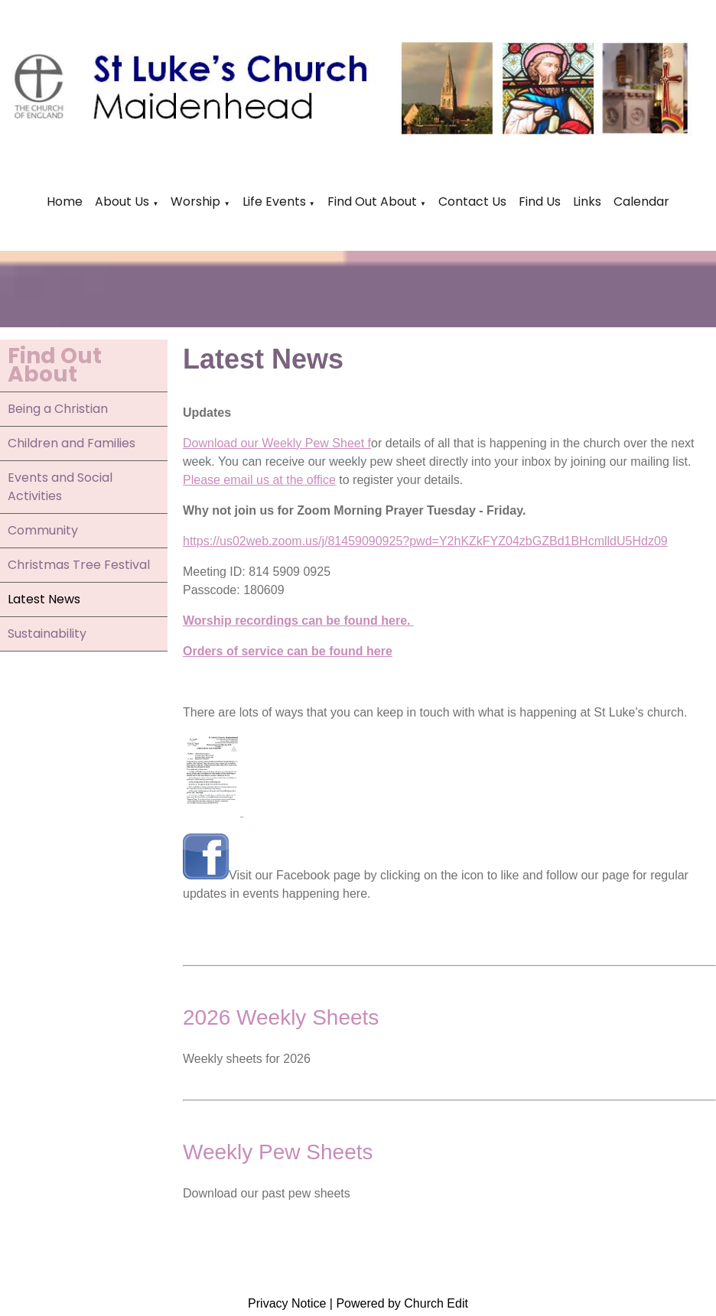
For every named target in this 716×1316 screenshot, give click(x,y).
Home (65, 201)
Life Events (275, 201)
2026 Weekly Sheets (281, 1017)
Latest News (44, 599)
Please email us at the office (259, 479)
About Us (122, 201)
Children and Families (71, 443)
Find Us (540, 201)
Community (43, 530)
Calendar (641, 201)
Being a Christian (58, 409)
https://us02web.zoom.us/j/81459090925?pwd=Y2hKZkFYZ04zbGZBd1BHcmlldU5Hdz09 (425, 541)
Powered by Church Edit (402, 1303)
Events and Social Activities (60, 487)
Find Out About (372, 201)
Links (587, 201)
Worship (195, 201)
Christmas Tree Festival (79, 565)
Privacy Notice (287, 1303)
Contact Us (472, 201)
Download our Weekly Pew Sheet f (277, 443)
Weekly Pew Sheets (278, 1152)
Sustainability (47, 633)
